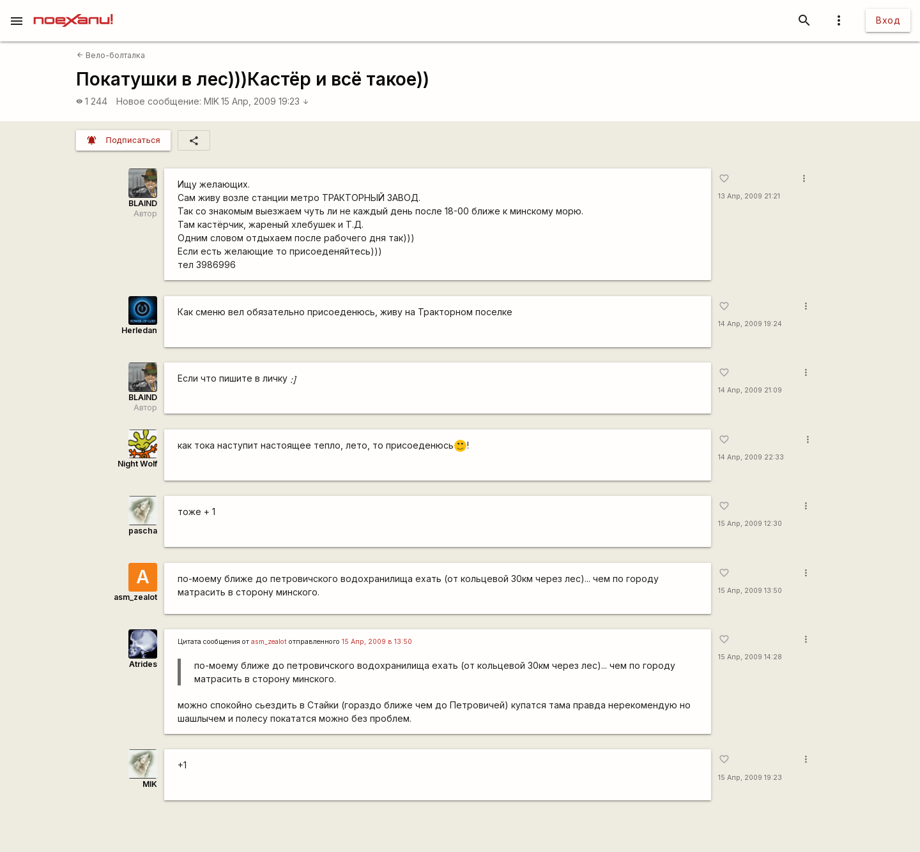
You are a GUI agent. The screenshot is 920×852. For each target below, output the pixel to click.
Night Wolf (137, 463)
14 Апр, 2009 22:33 (751, 457)
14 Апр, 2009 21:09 (750, 390)
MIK (211, 101)
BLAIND (142, 203)
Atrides (143, 664)
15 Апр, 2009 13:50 (750, 591)
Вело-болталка (111, 55)
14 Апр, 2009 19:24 (750, 324)
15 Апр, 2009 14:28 (750, 657)
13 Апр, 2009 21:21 (749, 196)
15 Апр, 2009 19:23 (265, 101)
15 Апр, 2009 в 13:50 (377, 642)
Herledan (139, 330)
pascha (142, 530)
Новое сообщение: (158, 101)
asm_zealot (135, 597)
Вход (888, 20)
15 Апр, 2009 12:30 (750, 523)
